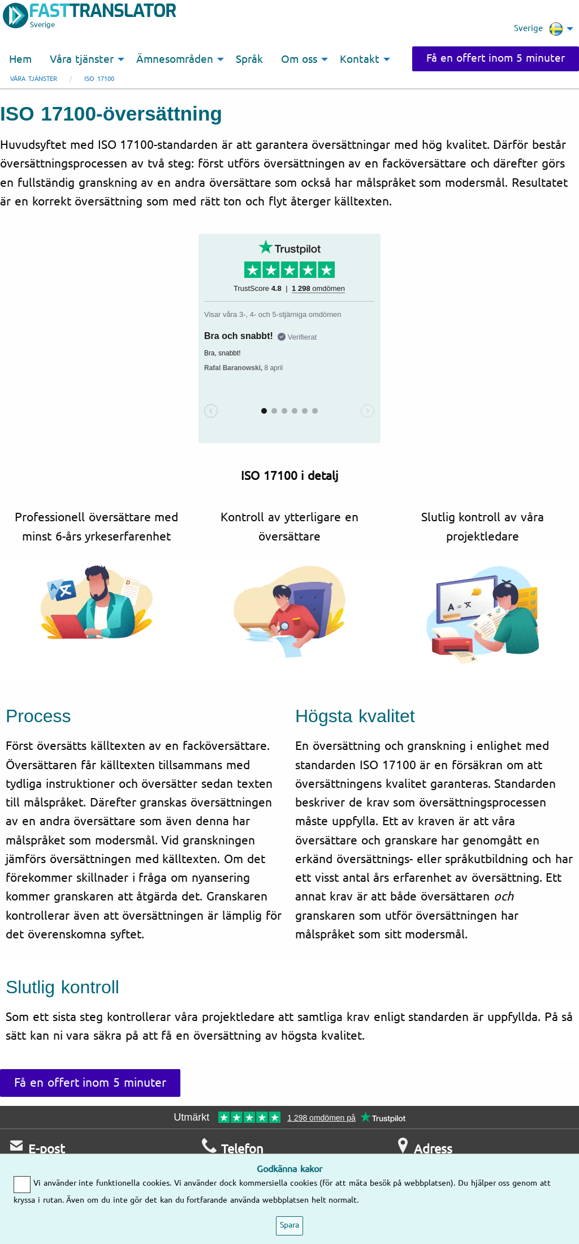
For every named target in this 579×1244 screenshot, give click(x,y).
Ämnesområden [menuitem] (174, 59)
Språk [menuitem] (249, 59)
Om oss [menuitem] (299, 59)
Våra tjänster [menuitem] (82, 59)
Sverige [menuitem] (538, 29)
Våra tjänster (33, 79)
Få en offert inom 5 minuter (495, 58)
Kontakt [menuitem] (359, 59)
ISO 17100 (99, 79)
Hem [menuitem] (20, 59)
